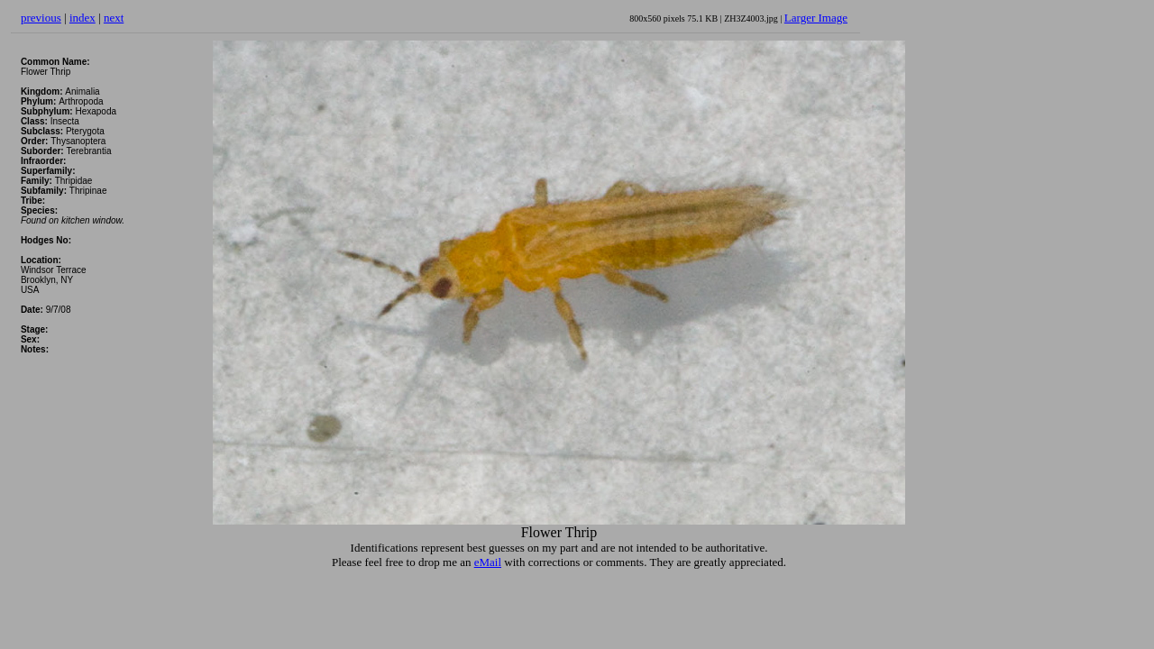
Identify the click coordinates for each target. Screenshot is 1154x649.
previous (41, 17)
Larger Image (815, 17)
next (114, 17)
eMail (487, 562)
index (82, 17)
